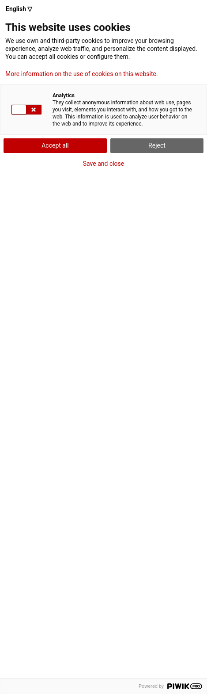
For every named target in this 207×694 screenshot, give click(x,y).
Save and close (103, 163)
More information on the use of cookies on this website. (81, 73)
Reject (157, 145)
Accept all (55, 145)
